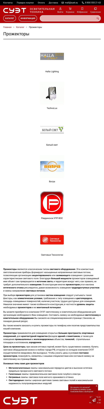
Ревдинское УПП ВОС (52, 218)
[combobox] (70, 18)
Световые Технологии (52, 255)
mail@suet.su (71, 2)
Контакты (8, 2)
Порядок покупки (25, 2)
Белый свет (52, 145)
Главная (7, 27)
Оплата (41, 2)
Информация (28, 18)
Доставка (53, 2)
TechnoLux (52, 108)
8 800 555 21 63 (93, 2)
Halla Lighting (52, 71)
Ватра (52, 181)
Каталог (9, 18)
